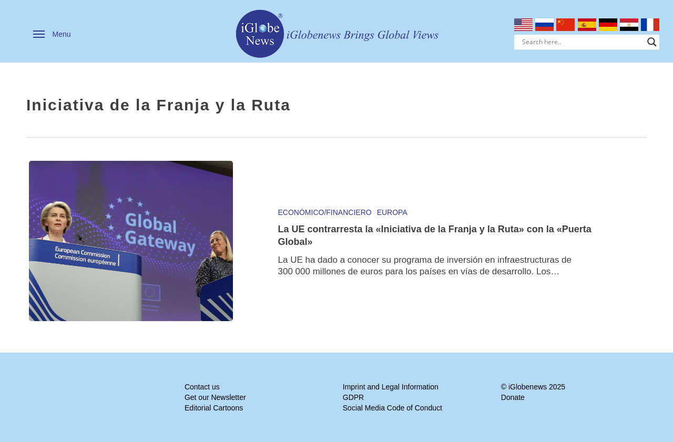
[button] (52, 34)
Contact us (202, 387)
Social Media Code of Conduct (392, 408)
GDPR (353, 397)
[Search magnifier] (652, 42)
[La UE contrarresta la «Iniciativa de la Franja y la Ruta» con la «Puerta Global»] (131, 241)
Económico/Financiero (325, 212)
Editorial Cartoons (214, 408)
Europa (392, 212)
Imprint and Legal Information (391, 387)
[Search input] (582, 42)
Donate (513, 397)
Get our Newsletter (215, 397)
